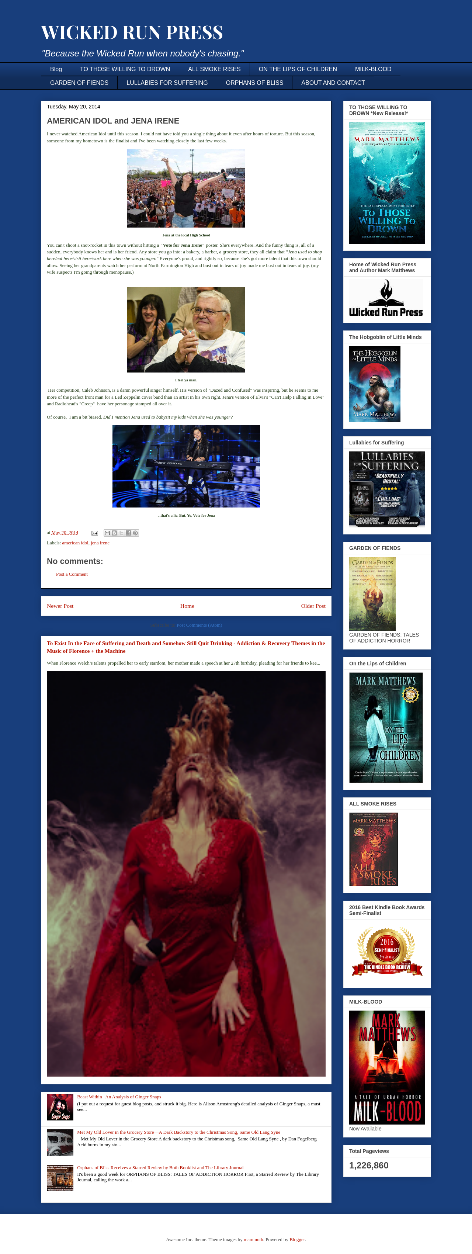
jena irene (100, 542)
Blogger (297, 1239)
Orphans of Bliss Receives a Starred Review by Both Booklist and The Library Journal (160, 1167)
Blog (56, 69)
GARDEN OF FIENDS (79, 83)
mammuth (253, 1239)
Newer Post (60, 606)
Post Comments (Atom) (199, 625)
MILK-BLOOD (373, 69)
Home (187, 606)
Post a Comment (72, 574)
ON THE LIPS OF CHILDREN (298, 69)
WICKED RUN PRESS (132, 31)
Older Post (313, 606)
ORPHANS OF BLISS (255, 83)
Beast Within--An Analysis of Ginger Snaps (119, 1096)
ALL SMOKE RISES (214, 69)
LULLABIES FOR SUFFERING (167, 83)
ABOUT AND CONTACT (333, 83)
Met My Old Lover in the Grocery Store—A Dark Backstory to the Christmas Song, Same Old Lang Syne (178, 1132)
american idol (75, 542)
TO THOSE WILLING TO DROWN (125, 69)
